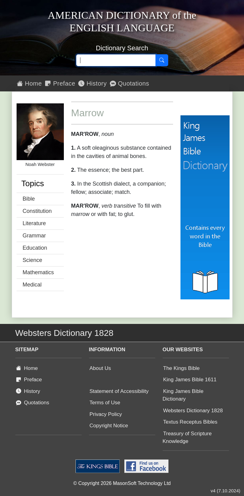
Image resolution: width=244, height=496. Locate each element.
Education (35, 248)
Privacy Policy (106, 414)
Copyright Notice (109, 426)
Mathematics (38, 272)
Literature (34, 223)
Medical (32, 285)
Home (29, 83)
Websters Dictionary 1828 (193, 410)
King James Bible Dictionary (183, 395)
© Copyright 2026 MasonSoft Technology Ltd (122, 483)
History (92, 83)
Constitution (37, 211)
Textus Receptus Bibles (190, 422)
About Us (100, 368)
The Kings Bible (181, 368)
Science (32, 260)
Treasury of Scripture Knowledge (187, 437)
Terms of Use (105, 403)
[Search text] (116, 60)
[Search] (161, 60)
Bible (29, 199)
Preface (60, 83)
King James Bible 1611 (190, 380)
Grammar (34, 236)
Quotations (129, 83)
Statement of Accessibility (119, 391)
